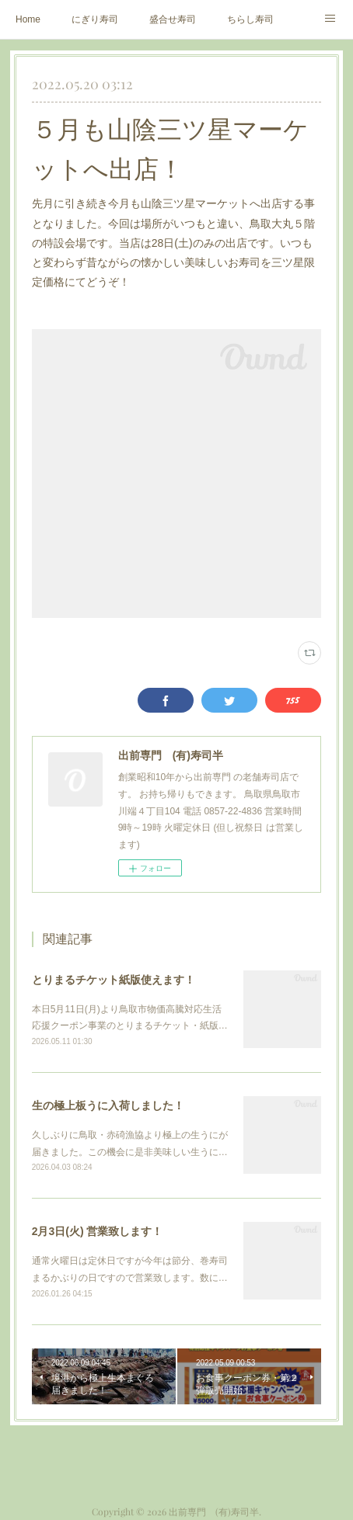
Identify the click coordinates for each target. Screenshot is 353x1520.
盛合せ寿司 (172, 19)
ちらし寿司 (250, 19)
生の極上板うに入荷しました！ (108, 1105)
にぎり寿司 (95, 19)
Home (28, 19)
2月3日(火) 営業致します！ (97, 1231)
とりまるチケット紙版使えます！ (113, 979)
